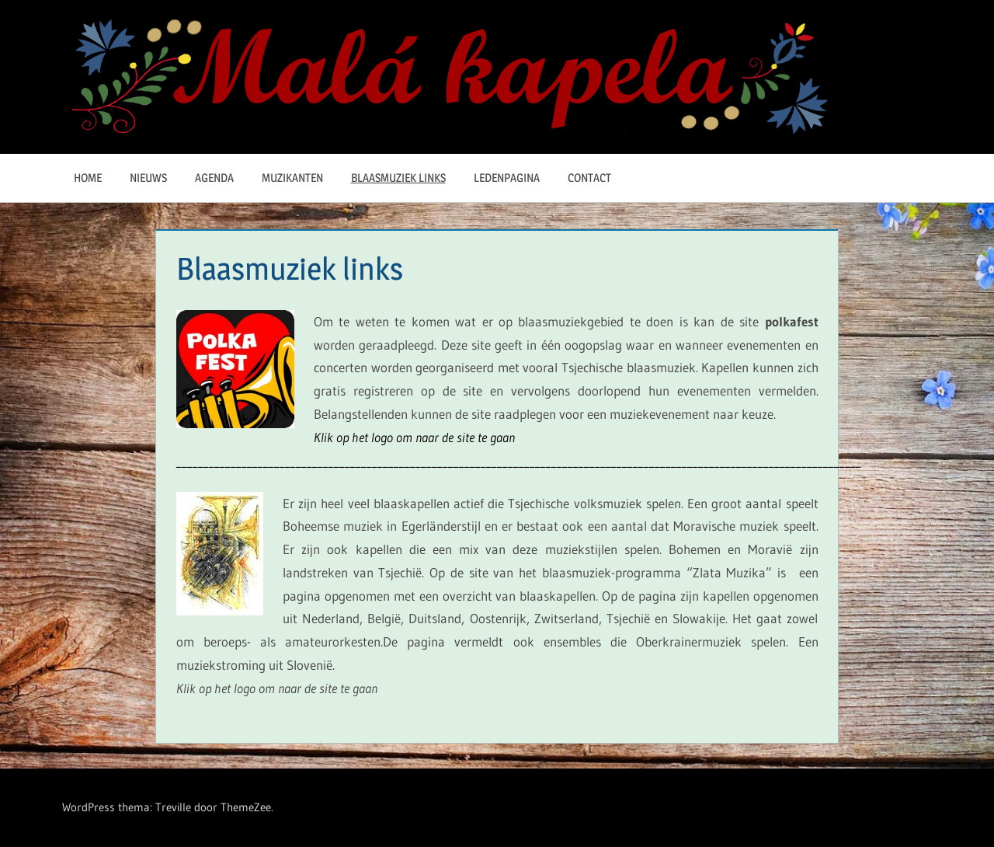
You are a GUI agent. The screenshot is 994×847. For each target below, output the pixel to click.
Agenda (214, 177)
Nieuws (148, 177)
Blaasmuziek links (398, 177)
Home (88, 177)
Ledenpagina (507, 177)
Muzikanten (292, 177)
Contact (589, 177)
